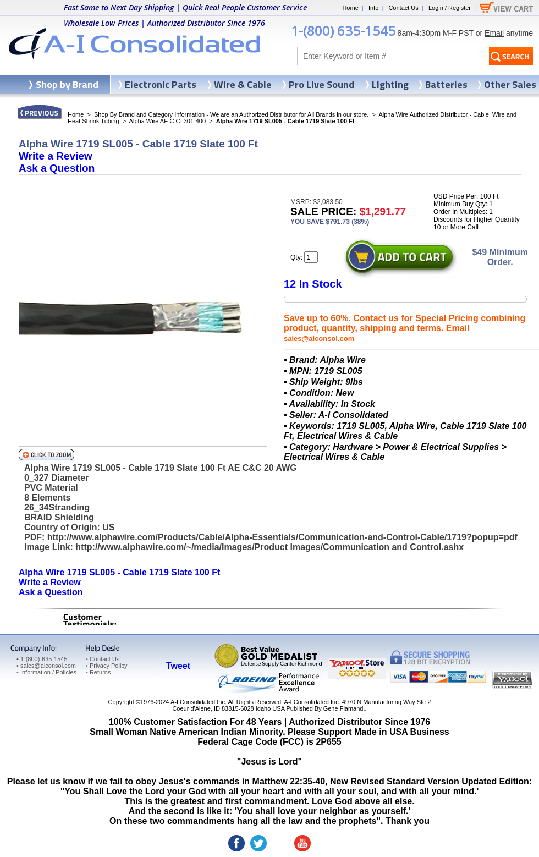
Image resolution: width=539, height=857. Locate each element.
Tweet (178, 666)
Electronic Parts (160, 84)
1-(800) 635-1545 (343, 30)
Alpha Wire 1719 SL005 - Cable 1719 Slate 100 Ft (119, 572)
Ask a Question (57, 168)
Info (373, 7)
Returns (98, 672)
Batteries (446, 84)
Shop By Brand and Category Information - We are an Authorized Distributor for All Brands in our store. (231, 114)
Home (350, 7)
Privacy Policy (106, 665)
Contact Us (403, 7)
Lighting (390, 84)
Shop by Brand (67, 84)
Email (494, 33)
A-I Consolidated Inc (197, 702)
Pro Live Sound (321, 84)
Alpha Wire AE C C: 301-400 (167, 121)
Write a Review (55, 156)
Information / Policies (46, 672)
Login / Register (449, 7)
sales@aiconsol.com (319, 338)
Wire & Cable (243, 84)
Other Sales (510, 84)
